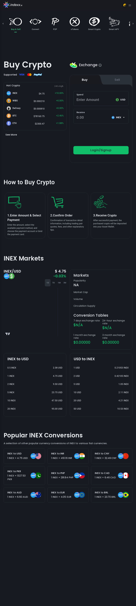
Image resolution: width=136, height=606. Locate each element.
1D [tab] (47, 283)
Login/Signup (101, 150)
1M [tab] (59, 283)
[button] (35, 93)
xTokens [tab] (75, 23)
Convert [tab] (35, 23)
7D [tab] (53, 282)
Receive (81, 112)
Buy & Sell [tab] (16, 23)
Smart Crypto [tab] (94, 23)
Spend (80, 94)
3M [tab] (64, 283)
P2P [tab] (55, 23)
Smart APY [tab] (114, 23)
